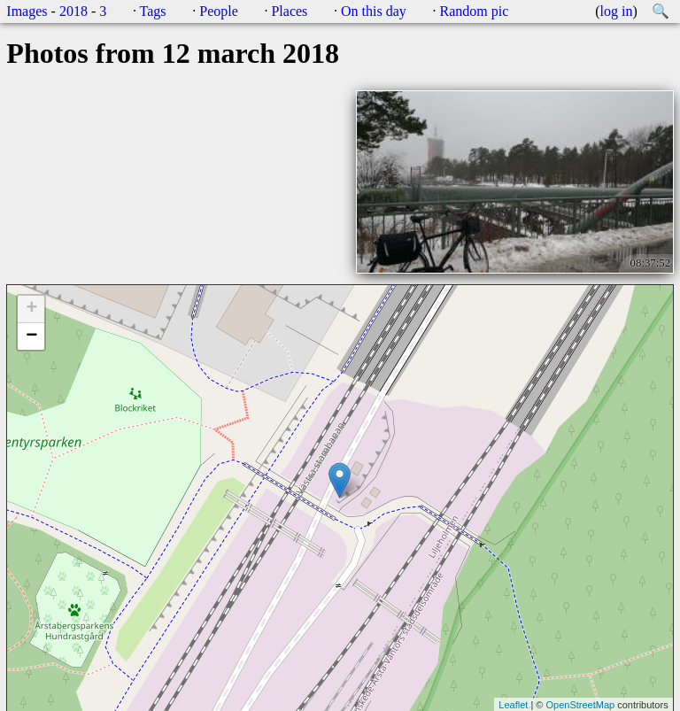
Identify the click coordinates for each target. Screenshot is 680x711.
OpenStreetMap (579, 704)
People (218, 11)
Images (26, 11)
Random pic (473, 11)
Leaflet (513, 704)
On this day (373, 11)
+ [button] (31, 309)
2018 (73, 11)
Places (289, 11)
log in (616, 11)
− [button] (31, 336)
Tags (153, 11)
